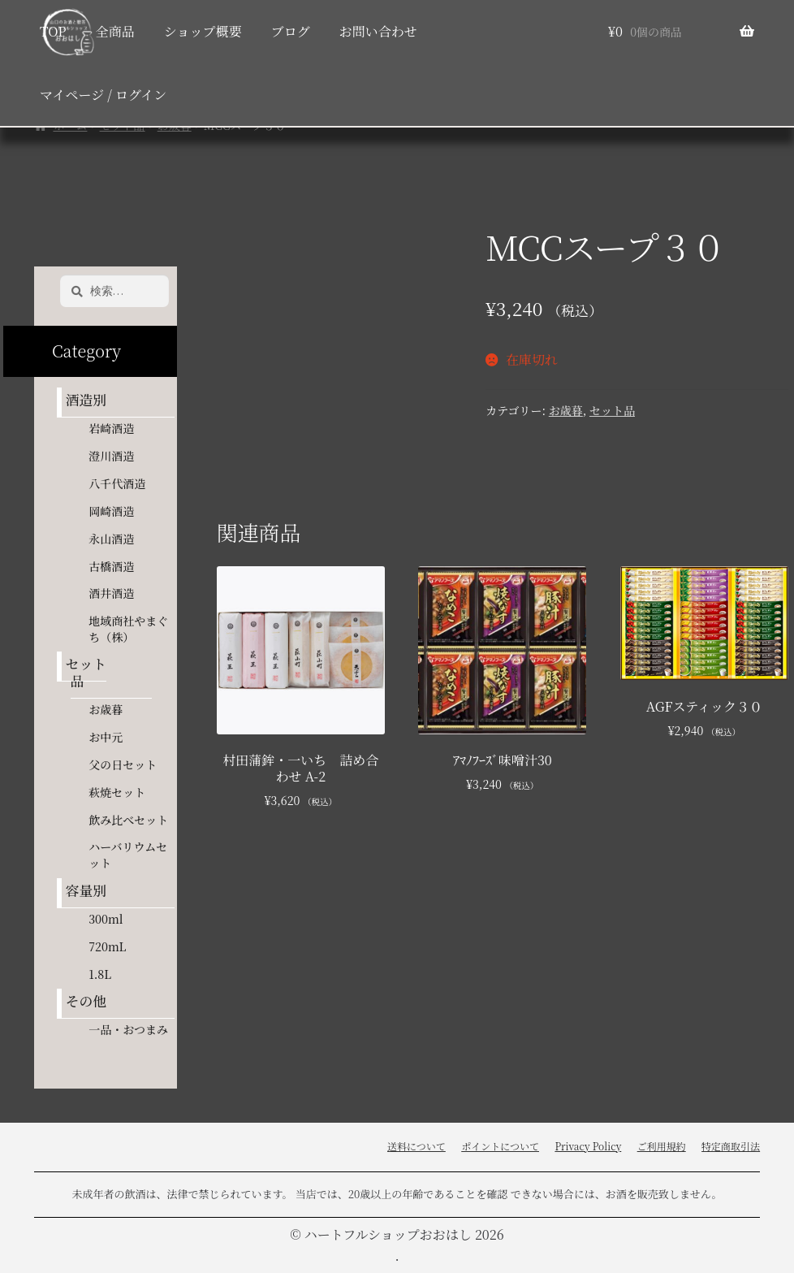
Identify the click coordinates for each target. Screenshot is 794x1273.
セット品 (612, 410)
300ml (105, 919)
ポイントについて (500, 1146)
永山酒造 (116, 538)
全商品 (115, 31)
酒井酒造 (111, 593)
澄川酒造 (111, 456)
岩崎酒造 (111, 428)
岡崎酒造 (111, 511)
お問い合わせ (378, 31)
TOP (53, 31)
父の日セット (122, 764)
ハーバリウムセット (127, 854)
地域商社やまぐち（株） (128, 629)
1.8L (99, 974)
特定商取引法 (730, 1146)
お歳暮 (566, 410)
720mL (107, 946)
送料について (416, 1146)
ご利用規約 (661, 1146)
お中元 (105, 737)
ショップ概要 (203, 31)
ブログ (290, 31)
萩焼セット (116, 792)
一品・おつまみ (128, 1029)
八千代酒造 (116, 483)
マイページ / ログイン (103, 94)
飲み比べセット (128, 820)
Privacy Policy (588, 1146)
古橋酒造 (111, 566)
